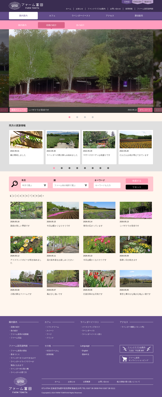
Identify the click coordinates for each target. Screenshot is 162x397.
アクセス (110, 15)
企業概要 (86, 382)
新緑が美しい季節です (20, 226)
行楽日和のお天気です (93, 294)
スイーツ (50, 331)
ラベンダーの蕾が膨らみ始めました (62, 155)
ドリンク (50, 338)
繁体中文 (148, 2)
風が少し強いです (54, 294)
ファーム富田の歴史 (19, 351)
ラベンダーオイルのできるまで (23, 358)
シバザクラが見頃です (129, 226)
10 (40, 196)
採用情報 (129, 9)
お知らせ (79, 9)
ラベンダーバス (88, 331)
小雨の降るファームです (21, 294)
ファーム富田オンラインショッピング (138, 359)
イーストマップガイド (91, 327)
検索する (136, 180)
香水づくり (15, 354)
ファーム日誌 (16, 338)
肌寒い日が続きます (128, 260)
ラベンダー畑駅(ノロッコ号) (133, 327)
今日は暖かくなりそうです (58, 226)
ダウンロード (145, 110)
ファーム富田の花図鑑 (20, 334)
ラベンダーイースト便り (92, 334)
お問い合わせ (115, 9)
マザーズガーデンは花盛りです (96, 155)
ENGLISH (137, 2)
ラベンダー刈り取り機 (20, 369)
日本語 (127, 2)
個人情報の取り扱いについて (128, 382)
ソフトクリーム (52, 327)
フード (49, 334)
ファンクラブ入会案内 (96, 9)
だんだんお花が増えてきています (134, 155)
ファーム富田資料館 (145, 9)
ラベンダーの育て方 (19, 372)
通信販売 (139, 15)
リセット (136, 187)
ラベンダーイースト (81, 15)
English (85, 351)
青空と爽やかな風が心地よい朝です (135, 294)
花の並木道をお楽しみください (60, 260)
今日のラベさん (52, 351)
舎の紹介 (80, 25)
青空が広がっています (93, 226)
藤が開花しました (18, 155)
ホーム (68, 9)
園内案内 (23, 15)
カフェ (52, 15)
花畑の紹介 (51, 25)
